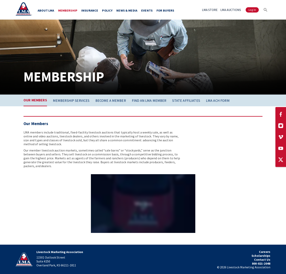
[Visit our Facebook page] (281, 114)
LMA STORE (210, 10)
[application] (143, 203)
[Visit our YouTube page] (281, 148)
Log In (252, 10)
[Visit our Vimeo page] (281, 137)
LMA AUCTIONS (230, 10)
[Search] (265, 10)
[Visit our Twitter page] (281, 160)
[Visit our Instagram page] (281, 126)
